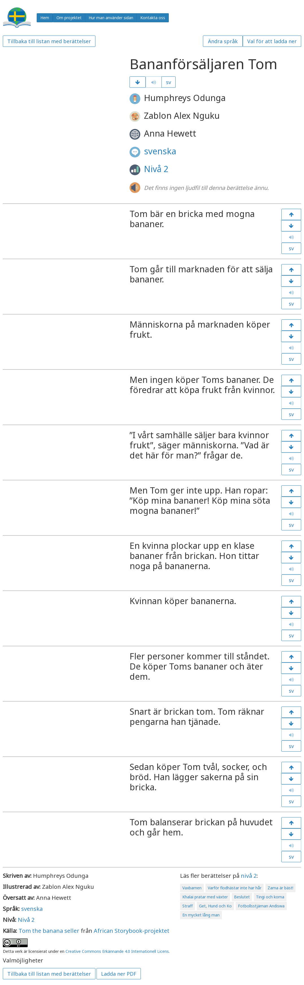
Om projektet (69, 17)
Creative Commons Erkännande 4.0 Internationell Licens (117, 951)
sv (168, 82)
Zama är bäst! (280, 887)
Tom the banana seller (49, 930)
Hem (44, 17)
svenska (160, 151)
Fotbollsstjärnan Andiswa (261, 906)
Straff (187, 906)
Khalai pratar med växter (205, 897)
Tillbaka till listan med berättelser (49, 41)
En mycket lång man (201, 915)
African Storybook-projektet (131, 930)
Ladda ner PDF (118, 973)
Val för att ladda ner (272, 41)
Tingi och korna (270, 897)
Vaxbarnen (192, 887)
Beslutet (242, 897)
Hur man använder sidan (111, 17)
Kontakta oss (152, 17)
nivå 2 (249, 875)
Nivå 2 (156, 169)
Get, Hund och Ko (215, 906)
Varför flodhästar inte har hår (234, 887)
